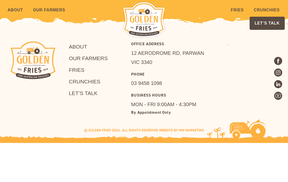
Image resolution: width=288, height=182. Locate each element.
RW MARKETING (191, 130)
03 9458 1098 (146, 83)
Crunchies (267, 10)
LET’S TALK (267, 23)
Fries (237, 10)
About (15, 10)
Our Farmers (49, 10)
